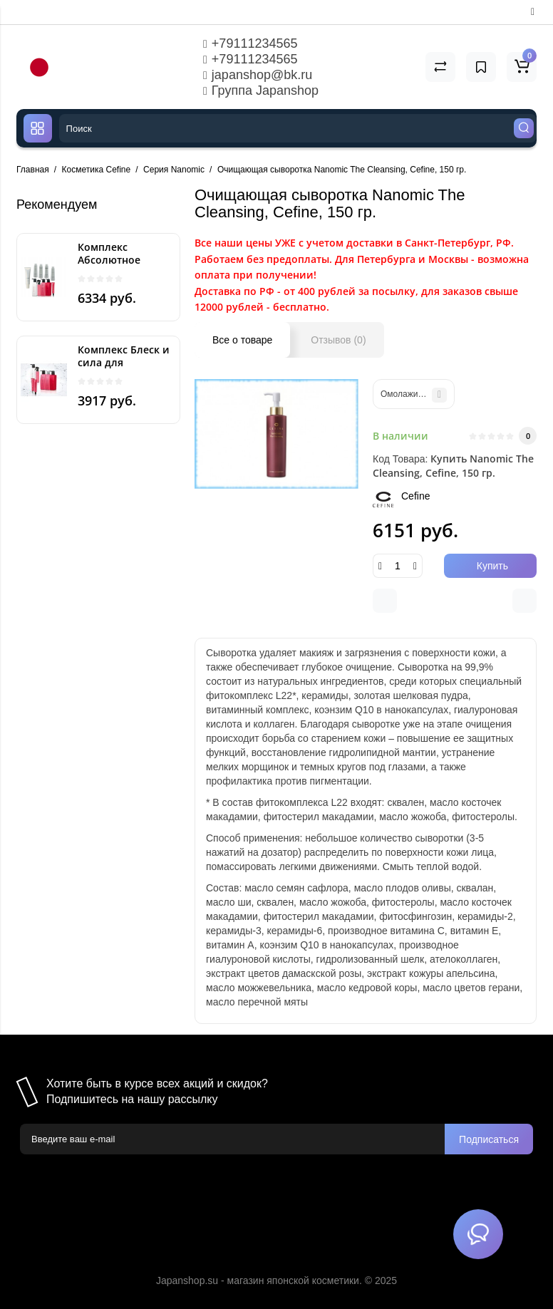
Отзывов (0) (338, 340)
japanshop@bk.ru (257, 75)
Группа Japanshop (261, 90)
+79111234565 (250, 43)
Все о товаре (242, 340)
